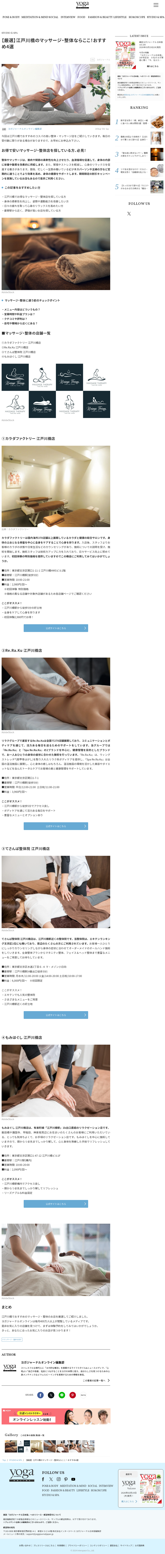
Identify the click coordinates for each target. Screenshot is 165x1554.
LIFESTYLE (120, 17)
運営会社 (114, 1545)
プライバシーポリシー (77, 1545)
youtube (73, 1479)
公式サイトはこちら (56, 628)
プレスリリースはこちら (43, 1545)
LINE (62, 1395)
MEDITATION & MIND (34, 17)
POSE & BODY (11, 17)
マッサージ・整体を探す (13, 1339)
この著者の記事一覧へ (94, 1380)
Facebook (40, 1395)
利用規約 (61, 1545)
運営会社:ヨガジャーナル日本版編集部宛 (138, 94)
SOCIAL (53, 17)
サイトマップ (126, 1545)
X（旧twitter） (51, 1395)
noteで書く (83, 1395)
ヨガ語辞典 (139, 1545)
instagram (139, 213)
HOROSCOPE (137, 17)
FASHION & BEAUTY (100, 17)
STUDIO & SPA (155, 17)
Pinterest (72, 1395)
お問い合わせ (25, 1545)
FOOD (81, 17)
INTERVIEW (68, 17)
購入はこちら (153, 66)
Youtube (158, 214)
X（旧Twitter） (51, 1479)
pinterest (148, 214)
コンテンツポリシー (98, 1545)
